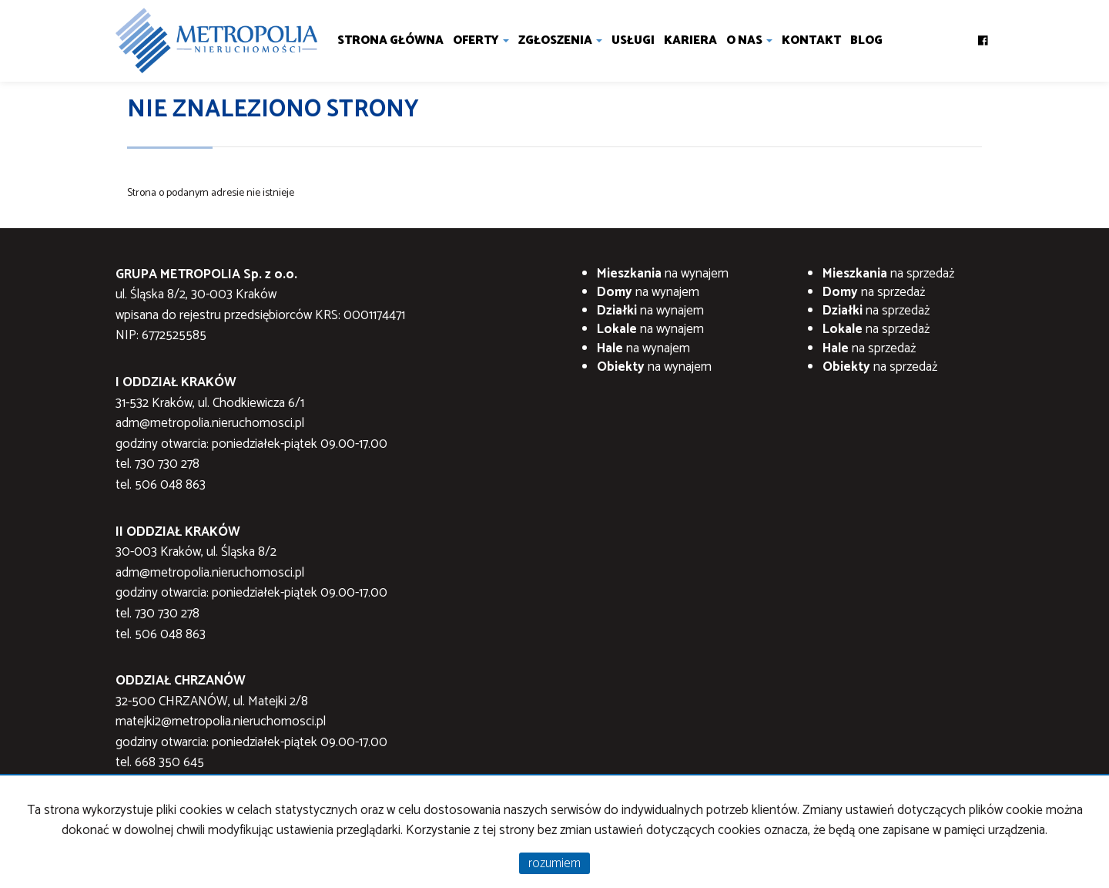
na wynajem (663, 273)
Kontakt (811, 40)
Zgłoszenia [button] (560, 40)
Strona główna (390, 40)
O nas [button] (749, 40)
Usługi (633, 40)
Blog (866, 40)
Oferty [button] (481, 40)
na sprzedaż (888, 273)
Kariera (690, 40)
